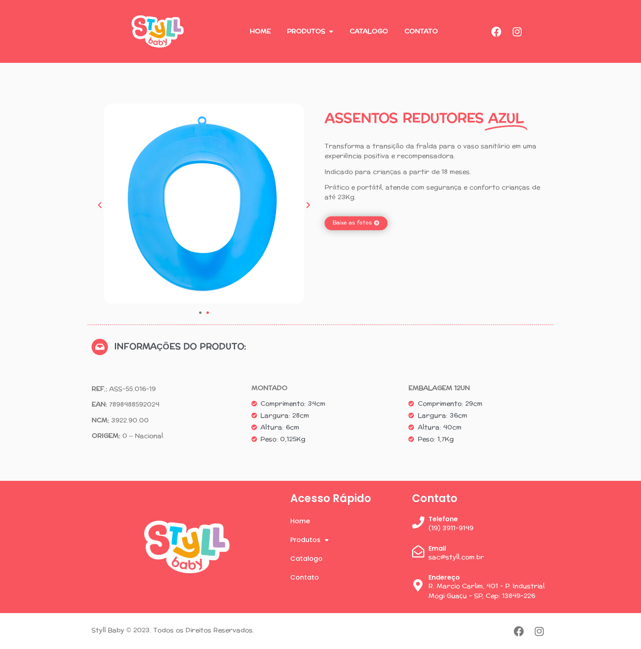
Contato (421, 31)
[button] (100, 205)
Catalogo (369, 31)
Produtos (310, 31)
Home (260, 31)
